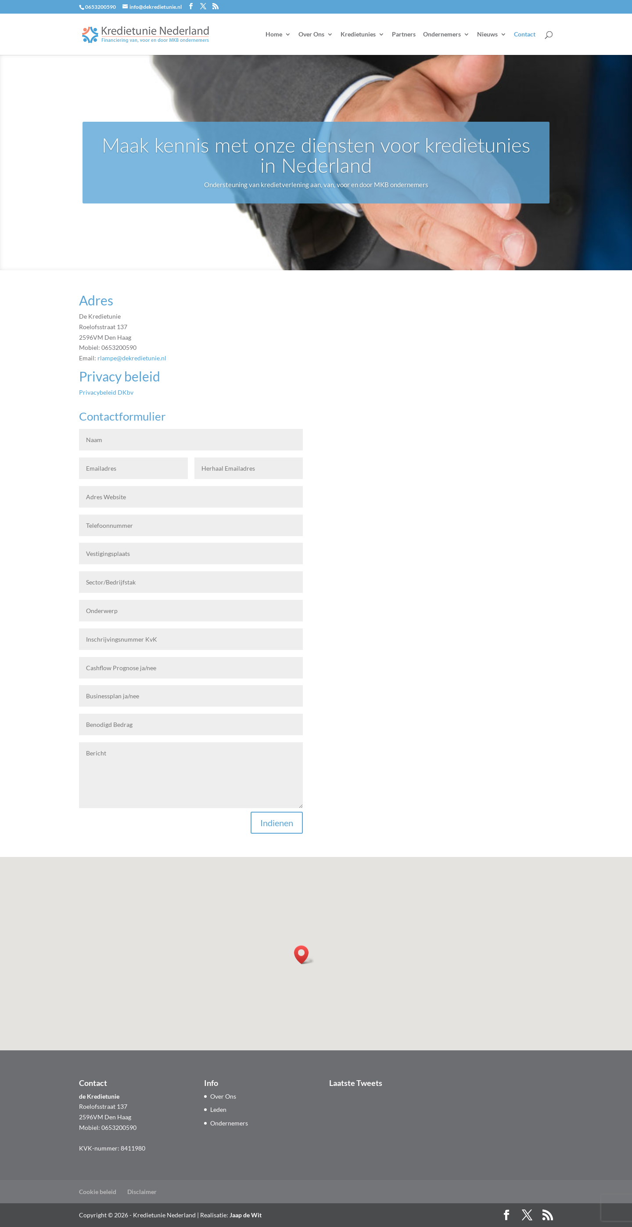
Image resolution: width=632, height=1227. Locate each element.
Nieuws (487, 34)
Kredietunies (358, 34)
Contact (524, 34)
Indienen (276, 822)
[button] (304, 954)
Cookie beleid (97, 1191)
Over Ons (311, 34)
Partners (404, 34)
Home (274, 34)
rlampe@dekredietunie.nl (131, 358)
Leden (218, 1109)
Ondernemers (442, 34)
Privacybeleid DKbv (106, 392)
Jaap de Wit (246, 1215)
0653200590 (100, 7)
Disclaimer (142, 1191)
